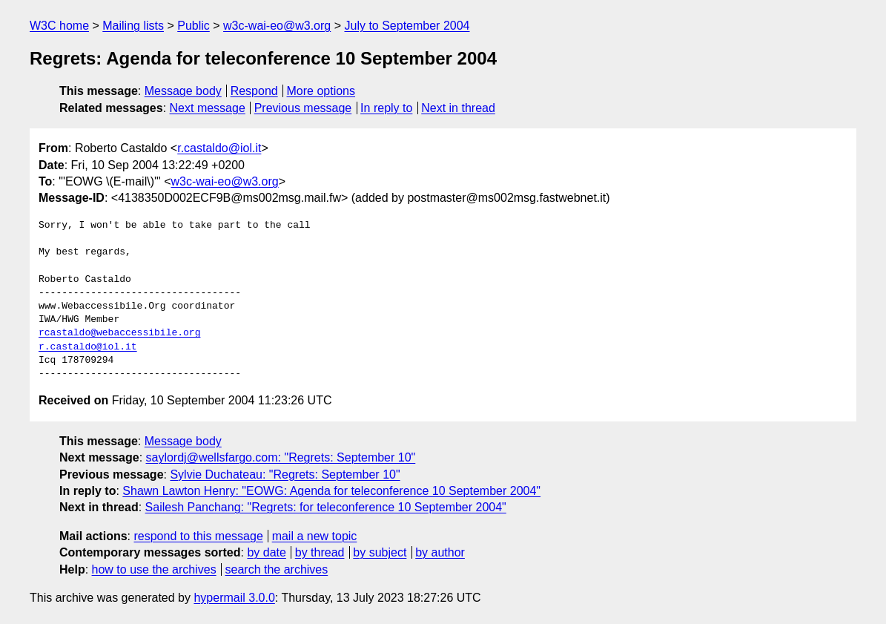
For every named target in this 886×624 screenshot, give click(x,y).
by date (266, 552)
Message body (183, 91)
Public (193, 25)
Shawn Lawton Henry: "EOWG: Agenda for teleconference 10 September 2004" (331, 491)
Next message (207, 108)
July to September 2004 (406, 25)
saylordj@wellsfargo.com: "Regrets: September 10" (281, 457)
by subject (379, 552)
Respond (254, 91)
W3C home (59, 25)
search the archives (276, 569)
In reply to (386, 108)
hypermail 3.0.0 (234, 597)
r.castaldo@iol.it (219, 148)
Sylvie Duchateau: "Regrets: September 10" (285, 474)
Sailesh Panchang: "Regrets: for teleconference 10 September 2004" (325, 507)
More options (321, 91)
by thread (320, 552)
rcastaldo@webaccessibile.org (119, 333)
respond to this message (197, 536)
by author (440, 552)
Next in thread (458, 108)
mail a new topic (314, 536)
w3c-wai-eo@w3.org (277, 25)
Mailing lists (133, 25)
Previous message (303, 108)
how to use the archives (154, 569)
